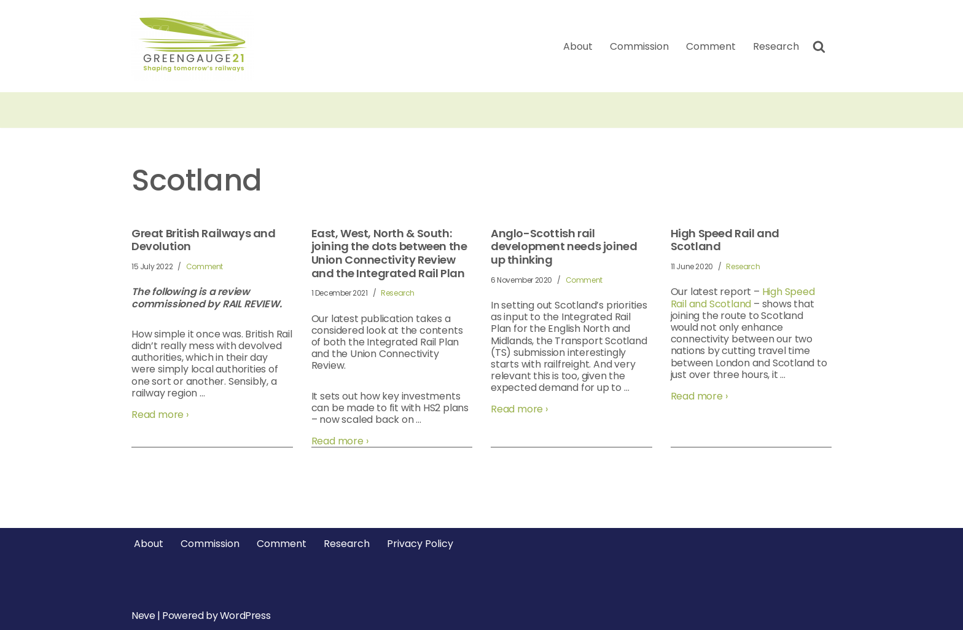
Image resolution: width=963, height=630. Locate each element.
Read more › (160, 414)
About (578, 46)
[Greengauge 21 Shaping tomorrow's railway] (195, 46)
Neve (143, 615)
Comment (711, 46)
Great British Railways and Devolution (203, 240)
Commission (639, 46)
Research (776, 46)
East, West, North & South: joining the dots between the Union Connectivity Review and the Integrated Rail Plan (389, 253)
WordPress (245, 615)
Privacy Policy (420, 544)
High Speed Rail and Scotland (725, 240)
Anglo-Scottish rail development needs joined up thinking (564, 247)
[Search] (819, 46)
